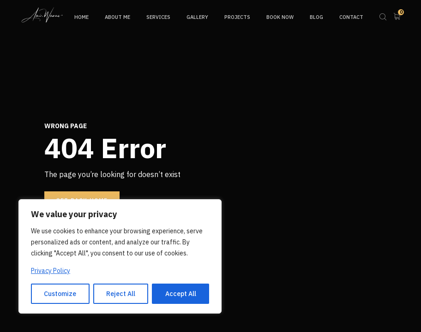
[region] (120, 256)
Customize (60, 294)
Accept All (180, 294)
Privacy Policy (50, 271)
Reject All (120, 294)
